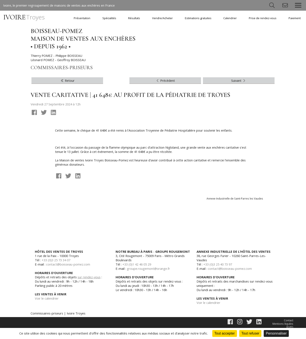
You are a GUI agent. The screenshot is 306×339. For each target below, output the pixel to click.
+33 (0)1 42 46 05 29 (138, 266)
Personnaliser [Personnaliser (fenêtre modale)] (276, 333)
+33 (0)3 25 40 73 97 (219, 266)
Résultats (134, 18)
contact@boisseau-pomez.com (68, 266)
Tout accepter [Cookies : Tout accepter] (224, 333)
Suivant (238, 81)
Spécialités (109, 18)
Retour (67, 81)
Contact (288, 322)
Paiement (295, 18)
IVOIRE (24, 17)
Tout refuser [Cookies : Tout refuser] (250, 333)
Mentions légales (283, 325)
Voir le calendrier (47, 300)
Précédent (165, 81)
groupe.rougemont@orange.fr (149, 270)
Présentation (82, 18)
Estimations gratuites (198, 18)
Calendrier (230, 18)
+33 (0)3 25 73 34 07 (57, 261)
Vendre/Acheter (162, 18)
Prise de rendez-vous (262, 18)
